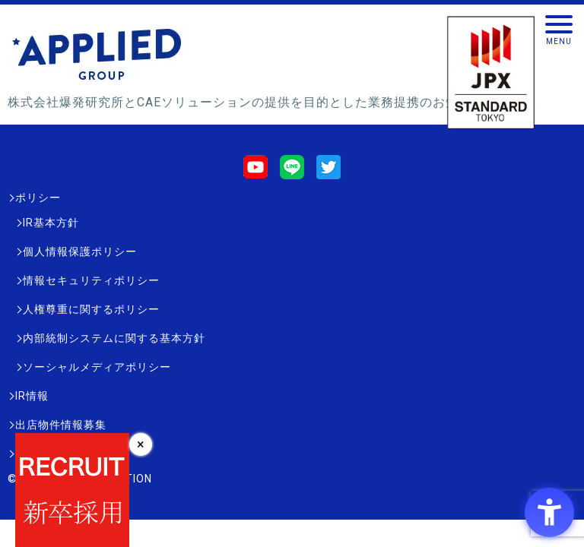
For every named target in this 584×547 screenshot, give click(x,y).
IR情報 (32, 396)
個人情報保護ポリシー (80, 251)
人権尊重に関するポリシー (91, 309)
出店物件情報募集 (60, 425)
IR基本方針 (51, 223)
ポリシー (38, 197)
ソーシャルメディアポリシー (97, 367)
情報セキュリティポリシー (91, 280)
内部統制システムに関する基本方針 (114, 338)
